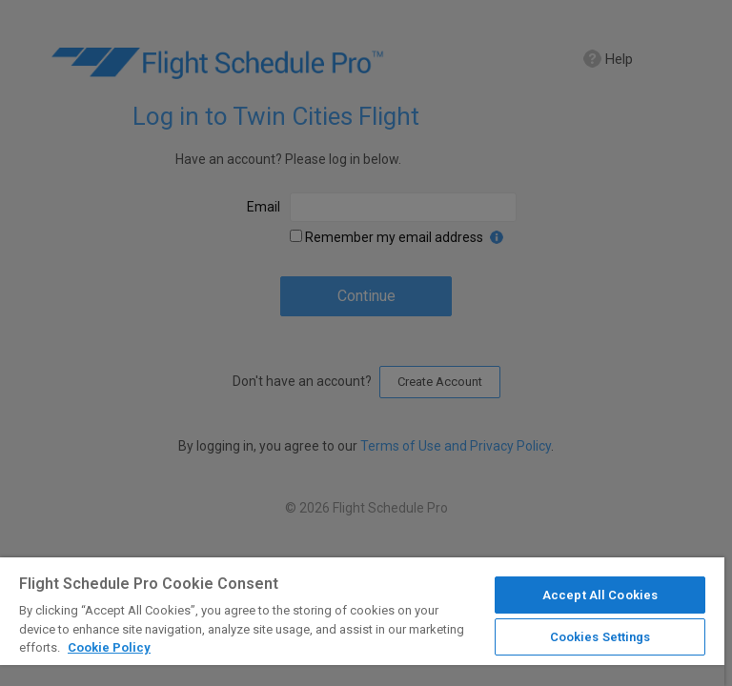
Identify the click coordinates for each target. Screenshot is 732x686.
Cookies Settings (600, 637)
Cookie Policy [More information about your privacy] (109, 647)
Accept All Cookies (600, 595)
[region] (362, 621)
